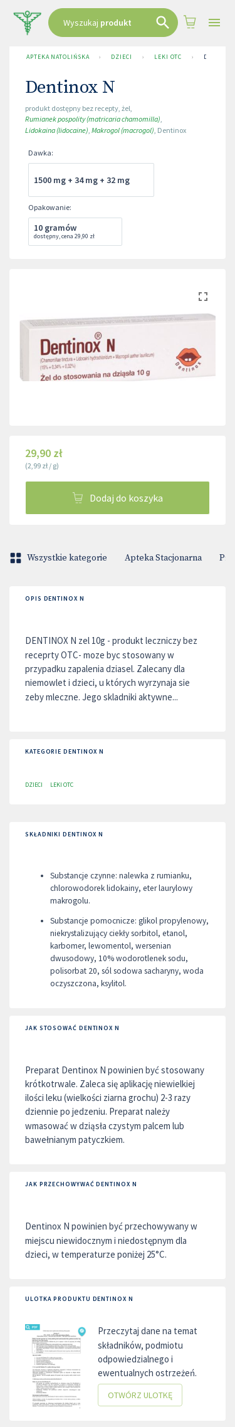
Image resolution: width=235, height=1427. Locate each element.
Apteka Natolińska (57, 57)
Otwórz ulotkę (140, 1395)
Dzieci (121, 57)
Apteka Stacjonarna (163, 558)
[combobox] (113, 22)
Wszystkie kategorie (59, 558)
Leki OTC (168, 57)
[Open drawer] (214, 23)
